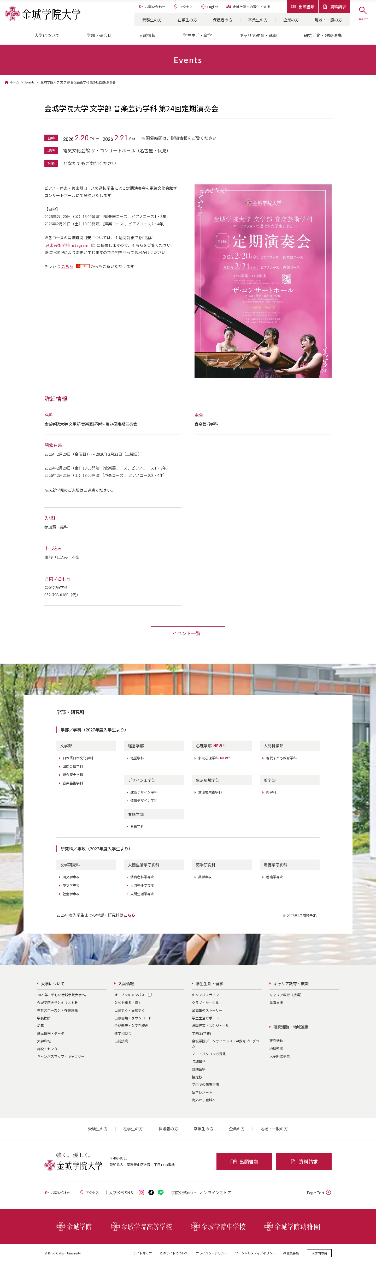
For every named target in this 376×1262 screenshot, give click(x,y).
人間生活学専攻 (142, 893)
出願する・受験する (129, 1009)
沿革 (40, 1025)
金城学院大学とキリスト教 (57, 1002)
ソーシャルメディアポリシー (255, 1253)
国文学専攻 (71, 876)
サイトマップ (142, 1253)
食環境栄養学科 (210, 791)
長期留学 (198, 1061)
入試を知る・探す (128, 1002)
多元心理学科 (214, 757)
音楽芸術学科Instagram (67, 245)
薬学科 (271, 791)
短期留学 (198, 1068)
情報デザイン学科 (143, 800)
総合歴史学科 (73, 774)
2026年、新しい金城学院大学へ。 (63, 994)
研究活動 (276, 1040)
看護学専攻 (274, 876)
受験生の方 (152, 19)
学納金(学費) (201, 1033)
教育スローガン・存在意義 (57, 1009)
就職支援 (276, 1002)
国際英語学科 (73, 766)
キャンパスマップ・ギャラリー (61, 1056)
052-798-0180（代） (62, 594)
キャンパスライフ (205, 994)
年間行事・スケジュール (210, 1025)
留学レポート (202, 1092)
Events (29, 82)
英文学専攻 (71, 885)
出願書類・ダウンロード (133, 1017)
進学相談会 (122, 1033)
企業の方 (291, 19)
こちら (67, 266)
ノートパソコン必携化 (209, 1053)
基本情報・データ (50, 1033)
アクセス (183, 6)
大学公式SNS (121, 1192)
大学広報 (44, 1040)
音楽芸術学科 (73, 782)
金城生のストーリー (207, 1009)
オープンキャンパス (129, 994)
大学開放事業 (279, 1055)
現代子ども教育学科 (281, 757)
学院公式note (183, 1192)
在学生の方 (187, 19)
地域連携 (276, 1048)
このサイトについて (174, 1253)
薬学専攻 (205, 876)
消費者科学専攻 (142, 876)
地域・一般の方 (328, 19)
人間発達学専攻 (142, 885)
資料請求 (334, 6)
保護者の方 (222, 19)
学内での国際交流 (205, 1084)
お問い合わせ (151, 6)
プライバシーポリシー (211, 1253)
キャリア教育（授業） (286, 994)
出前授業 (121, 1040)
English (209, 6)
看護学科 (137, 826)
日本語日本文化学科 (78, 757)
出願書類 (302, 6)
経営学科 (137, 757)
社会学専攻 (71, 893)
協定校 (197, 1076)
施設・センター (49, 1048)
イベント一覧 (186, 633)
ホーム (14, 82)
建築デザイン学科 (143, 791)
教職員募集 (291, 1253)
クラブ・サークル (205, 1002)
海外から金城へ (204, 1099)
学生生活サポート (205, 1017)
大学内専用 (319, 1253)
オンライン (215, 1192)
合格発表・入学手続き (131, 1025)
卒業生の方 (258, 19)
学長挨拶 (44, 1017)
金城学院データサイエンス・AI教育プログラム (225, 1043)
